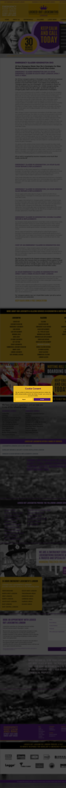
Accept (42, 399)
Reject (24, 399)
